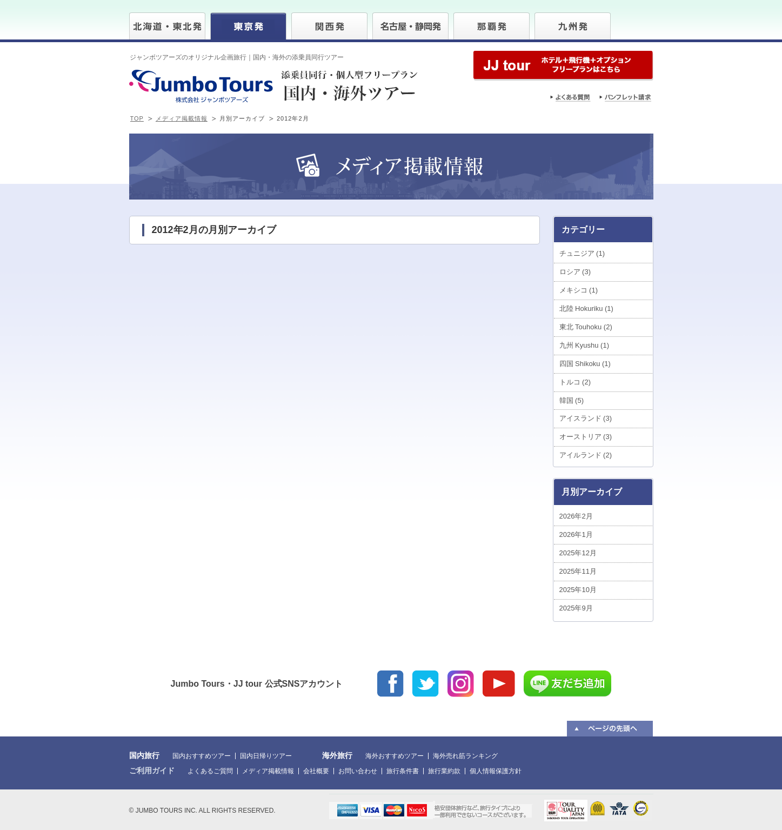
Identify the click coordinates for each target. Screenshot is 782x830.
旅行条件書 (402, 771)
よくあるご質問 (210, 771)
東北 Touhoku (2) (585, 327)
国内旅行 (144, 755)
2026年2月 (576, 516)
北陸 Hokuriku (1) (586, 308)
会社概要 (316, 771)
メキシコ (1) (578, 290)
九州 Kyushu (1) (584, 345)
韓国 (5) (571, 400)
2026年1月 (576, 534)
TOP (137, 118)
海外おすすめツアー (394, 756)
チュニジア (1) (582, 253)
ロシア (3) (575, 272)
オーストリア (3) (585, 437)
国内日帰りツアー (266, 756)
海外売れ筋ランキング (465, 756)
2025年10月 (578, 590)
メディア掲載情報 (182, 118)
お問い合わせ (357, 771)
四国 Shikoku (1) (585, 364)
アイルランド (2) (585, 455)
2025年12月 (578, 553)
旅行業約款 (444, 771)
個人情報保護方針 (496, 771)
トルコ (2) (575, 382)
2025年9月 (576, 608)
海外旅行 (337, 755)
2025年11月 (578, 571)
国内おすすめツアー (201, 756)
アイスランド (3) (585, 418)
